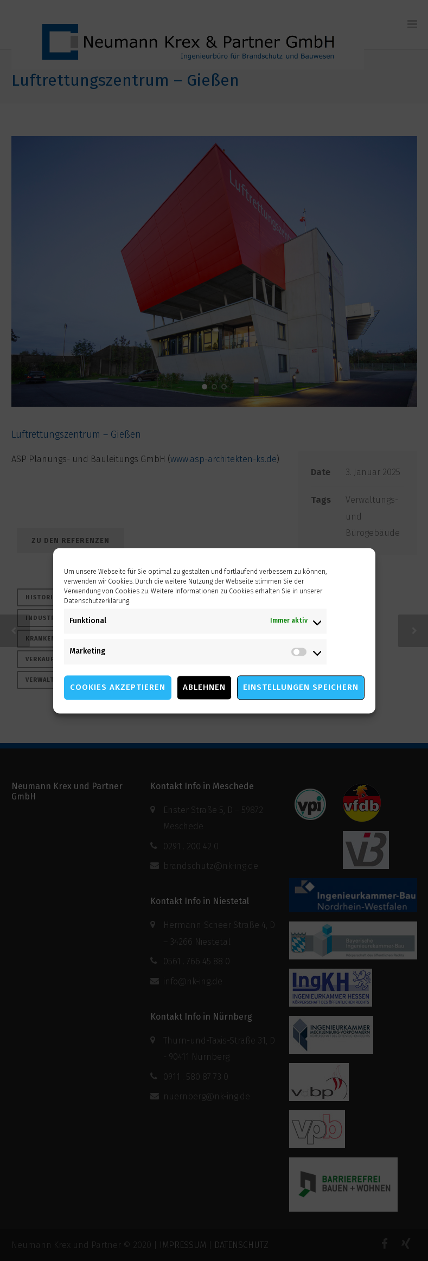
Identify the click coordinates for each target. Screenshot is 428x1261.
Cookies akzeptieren (117, 687)
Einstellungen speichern (301, 687)
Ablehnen (204, 687)
